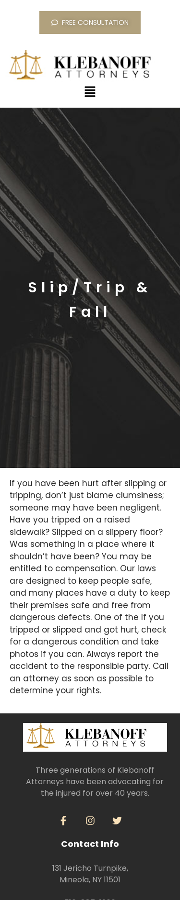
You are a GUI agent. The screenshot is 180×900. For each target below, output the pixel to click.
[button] (89, 92)
